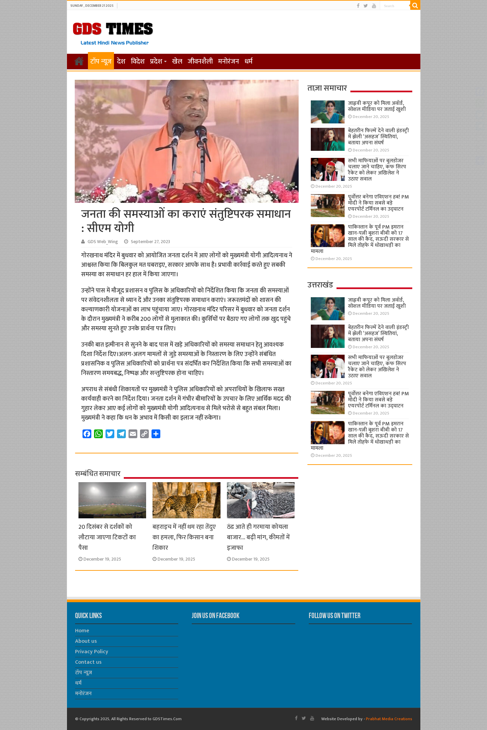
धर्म (249, 61)
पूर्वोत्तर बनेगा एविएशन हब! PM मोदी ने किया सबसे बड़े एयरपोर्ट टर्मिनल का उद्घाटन (378, 203)
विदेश (138, 61)
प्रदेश (156, 61)
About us (86, 641)
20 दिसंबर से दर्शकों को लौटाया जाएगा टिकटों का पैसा (107, 537)
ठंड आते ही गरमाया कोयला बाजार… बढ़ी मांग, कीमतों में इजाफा (258, 537)
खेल (177, 61)
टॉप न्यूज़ (101, 61)
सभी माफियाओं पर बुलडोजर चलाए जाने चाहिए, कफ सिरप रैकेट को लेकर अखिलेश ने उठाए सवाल (377, 170)
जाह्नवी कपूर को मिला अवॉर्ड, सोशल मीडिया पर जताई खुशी (377, 106)
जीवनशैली (200, 61)
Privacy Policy (91, 651)
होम (79, 61)
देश (121, 61)
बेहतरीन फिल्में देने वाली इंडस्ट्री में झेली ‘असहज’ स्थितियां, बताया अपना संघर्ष (378, 136)
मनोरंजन (228, 61)
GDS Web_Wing (103, 241)
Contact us (88, 662)
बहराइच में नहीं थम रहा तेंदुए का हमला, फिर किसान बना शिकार (184, 537)
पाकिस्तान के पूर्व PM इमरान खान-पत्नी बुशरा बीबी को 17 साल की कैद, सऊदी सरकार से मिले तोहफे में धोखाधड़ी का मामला (360, 239)
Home (82, 630)
